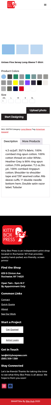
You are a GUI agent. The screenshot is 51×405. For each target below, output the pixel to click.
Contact (5, 299)
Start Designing (14, 117)
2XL (4, 98)
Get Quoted (12, 329)
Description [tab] (11, 141)
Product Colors (10, 71)
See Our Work (8, 314)
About (4, 309)
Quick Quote (8, 304)
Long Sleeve (26, 129)
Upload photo (38, 110)
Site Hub (30, 401)
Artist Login (12, 340)
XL (32, 98)
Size (3, 94)
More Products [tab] (31, 141)
